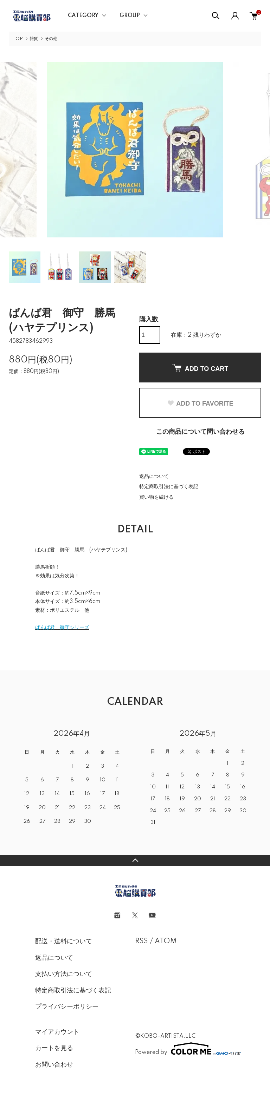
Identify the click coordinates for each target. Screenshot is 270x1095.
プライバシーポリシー (66, 1006)
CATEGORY (83, 16)
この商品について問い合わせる (200, 431)
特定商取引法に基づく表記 (168, 487)
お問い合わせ (54, 1064)
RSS (141, 941)
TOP (17, 39)
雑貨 (34, 39)
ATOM (166, 941)
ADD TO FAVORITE (200, 403)
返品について (154, 476)
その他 (51, 39)
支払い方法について (63, 974)
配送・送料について (63, 941)
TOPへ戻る (135, 860)
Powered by (185, 1048)
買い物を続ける (156, 497)
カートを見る (54, 1048)
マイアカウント (57, 1032)
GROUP (130, 16)
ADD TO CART (200, 368)
